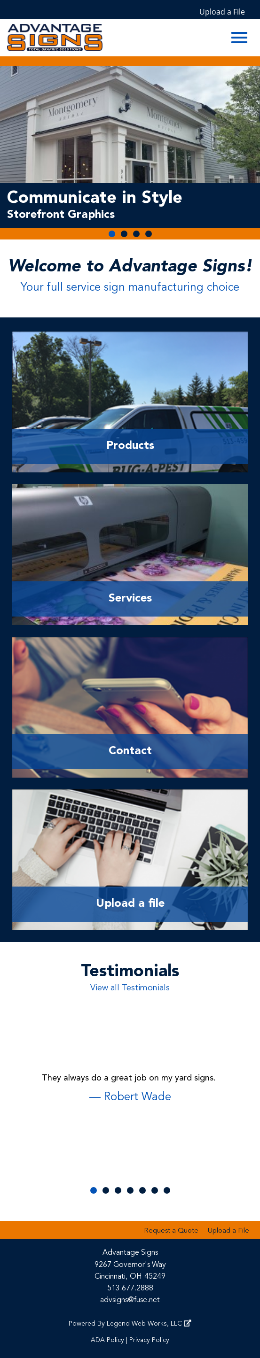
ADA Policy (107, 1340)
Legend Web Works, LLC (149, 1323)
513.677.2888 (130, 1288)
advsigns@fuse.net (130, 1300)
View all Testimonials (130, 988)
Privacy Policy (149, 1340)
